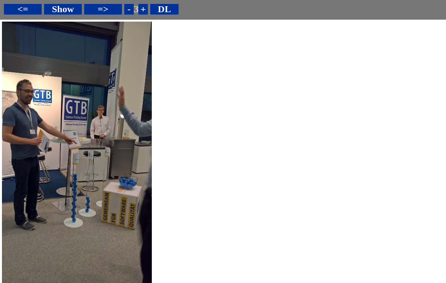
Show (63, 9)
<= (22, 9)
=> (103, 9)
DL (164, 9)
